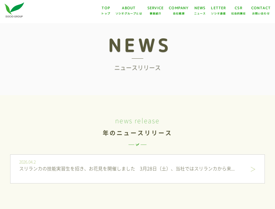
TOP (105, 10)
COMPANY (179, 10)
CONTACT (261, 10)
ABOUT (128, 10)
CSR (238, 10)
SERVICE (155, 10)
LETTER (218, 10)
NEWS (200, 10)
